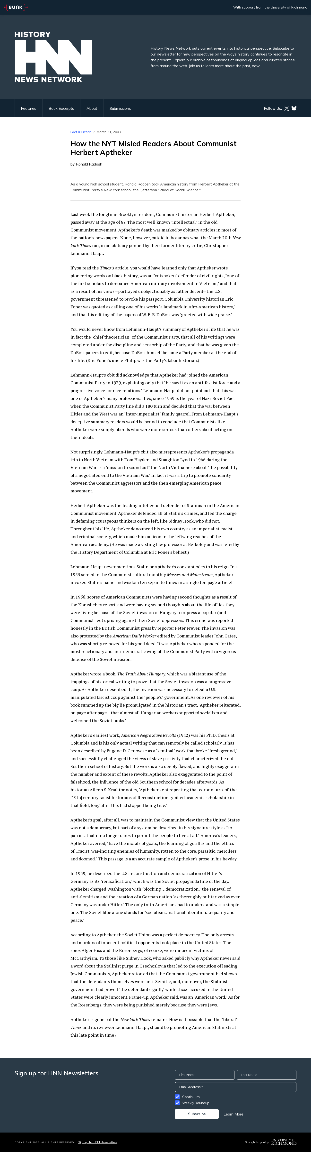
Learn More (233, 1114)
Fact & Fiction (80, 132)
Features (28, 108)
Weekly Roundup (195, 1103)
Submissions (120, 108)
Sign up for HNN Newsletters (97, 1142)
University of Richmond (289, 7)
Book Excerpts (61, 108)
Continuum (191, 1097)
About (91, 108)
